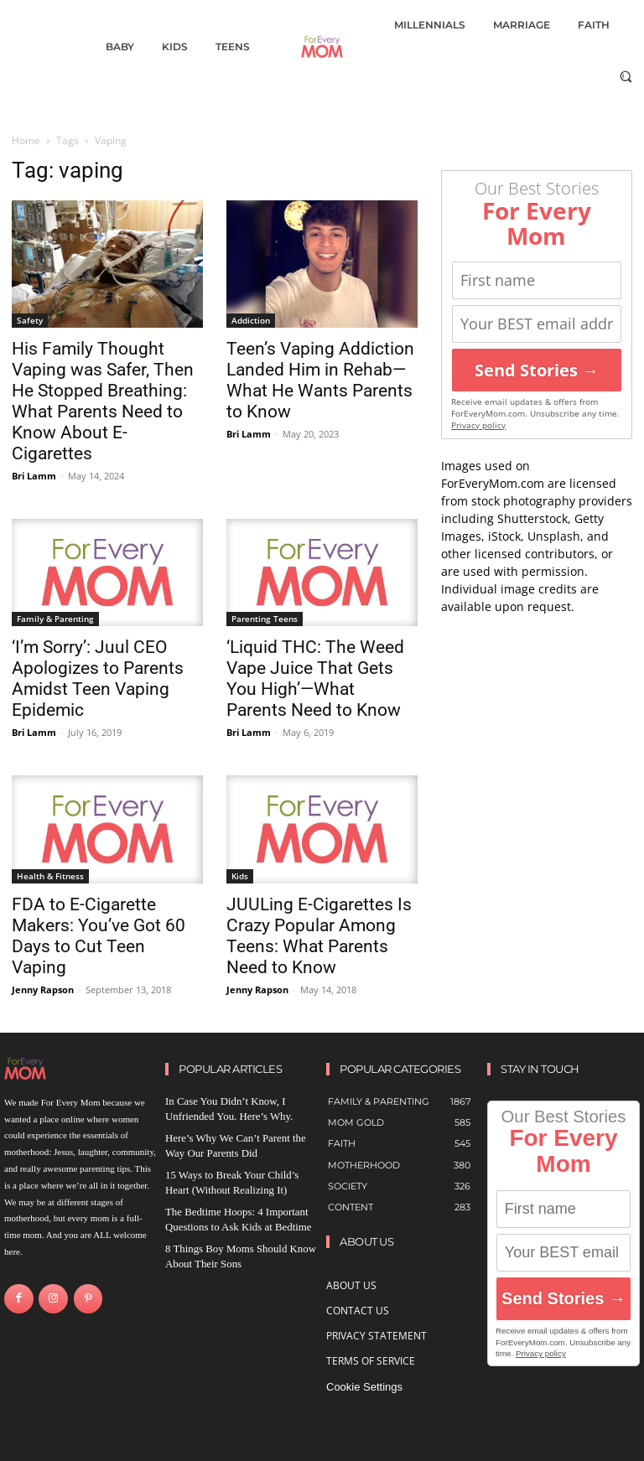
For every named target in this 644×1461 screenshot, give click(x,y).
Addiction (250, 320)
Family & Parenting (55, 618)
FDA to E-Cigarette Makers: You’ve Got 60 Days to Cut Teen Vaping (98, 935)
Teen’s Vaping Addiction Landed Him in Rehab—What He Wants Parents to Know (320, 380)
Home (26, 140)
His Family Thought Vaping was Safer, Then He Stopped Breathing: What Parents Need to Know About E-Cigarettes (103, 401)
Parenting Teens (264, 618)
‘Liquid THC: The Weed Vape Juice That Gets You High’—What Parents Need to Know (315, 678)
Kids (239, 876)
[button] (626, 76)
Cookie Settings (364, 1387)
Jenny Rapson (43, 989)
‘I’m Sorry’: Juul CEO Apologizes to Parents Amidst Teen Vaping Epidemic (98, 678)
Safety (30, 320)
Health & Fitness (50, 876)
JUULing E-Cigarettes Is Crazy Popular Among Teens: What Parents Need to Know (319, 935)
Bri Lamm (34, 475)
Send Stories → (537, 370)
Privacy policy (478, 425)
